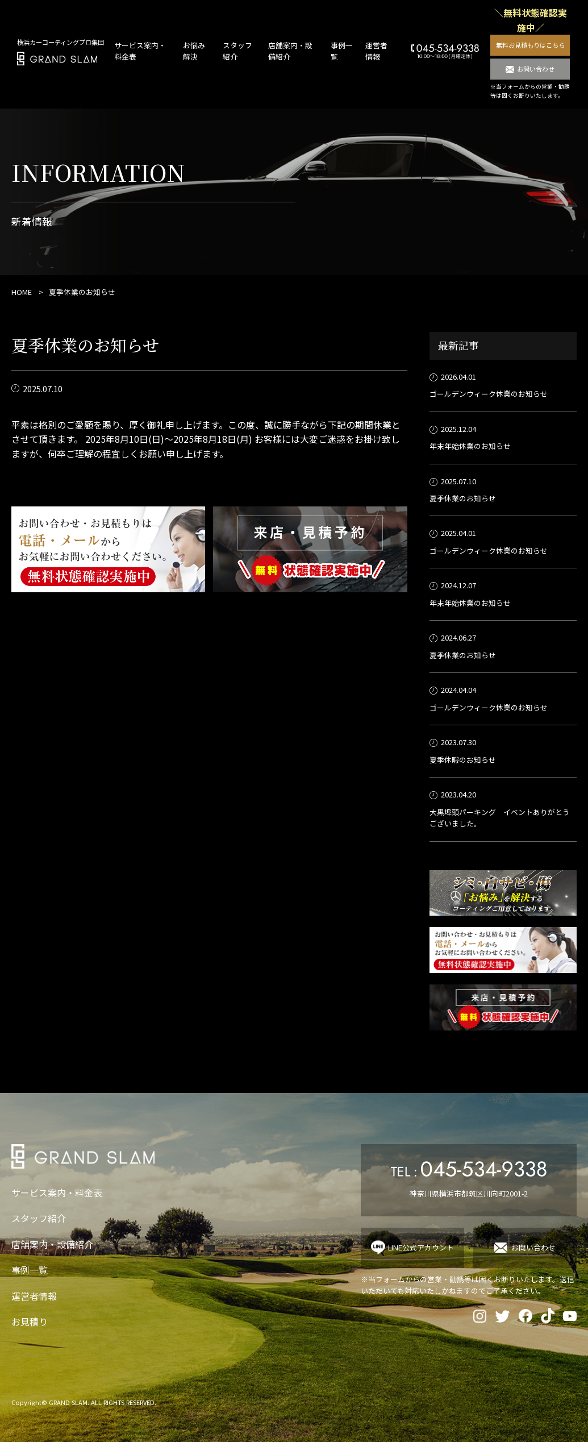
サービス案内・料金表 (56, 1192)
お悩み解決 (194, 51)
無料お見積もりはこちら (530, 44)
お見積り (29, 1321)
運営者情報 (376, 51)
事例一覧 (29, 1270)
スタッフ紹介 (38, 1218)
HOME (21, 291)
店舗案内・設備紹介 (52, 1244)
